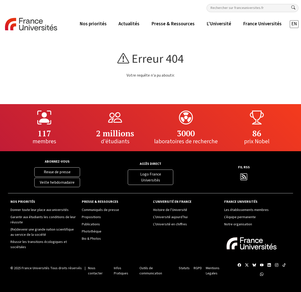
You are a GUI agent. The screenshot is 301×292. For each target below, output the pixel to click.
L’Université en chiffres (170, 224)
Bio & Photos (91, 238)
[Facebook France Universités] (239, 265)
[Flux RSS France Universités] (243, 178)
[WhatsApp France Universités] (261, 274)
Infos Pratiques (121, 271)
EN (294, 24)
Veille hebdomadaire (57, 182)
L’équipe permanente (240, 217)
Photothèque (91, 231)
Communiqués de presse (100, 209)
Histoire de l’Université (170, 209)
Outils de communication (150, 271)
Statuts (184, 268)
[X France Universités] (247, 265)
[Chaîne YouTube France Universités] (261, 265)
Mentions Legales (212, 271)
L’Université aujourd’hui (170, 217)
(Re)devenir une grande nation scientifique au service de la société (42, 232)
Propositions (91, 217)
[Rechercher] (293, 7)
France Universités (35, 268)
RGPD (198, 268)
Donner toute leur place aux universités (39, 209)
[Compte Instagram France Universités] (276, 265)
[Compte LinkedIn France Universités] (269, 265)
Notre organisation (238, 224)
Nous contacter (95, 271)
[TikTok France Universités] (284, 265)
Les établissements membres (246, 209)
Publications (91, 224)
